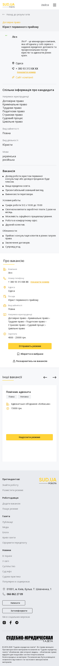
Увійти (45, 4)
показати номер (26, 72)
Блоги (5, 532)
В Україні (7, 555)
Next (54, 377)
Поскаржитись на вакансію (30, 361)
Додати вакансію (11, 503)
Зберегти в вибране (30, 354)
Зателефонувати (19, 610)
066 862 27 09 (12, 594)
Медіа (5, 527)
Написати (15, 603)
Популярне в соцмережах (16, 581)
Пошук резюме (10, 508)
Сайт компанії (24, 77)
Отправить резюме (30, 346)
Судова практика (11, 576)
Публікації (7, 522)
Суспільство (8, 566)
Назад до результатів (18, 14)
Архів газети (9, 537)
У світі (5, 561)
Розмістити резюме (12, 490)
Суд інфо (7, 571)
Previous (45, 377)
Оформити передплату (14, 542)
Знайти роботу (10, 484)
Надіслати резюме (29, 437)
